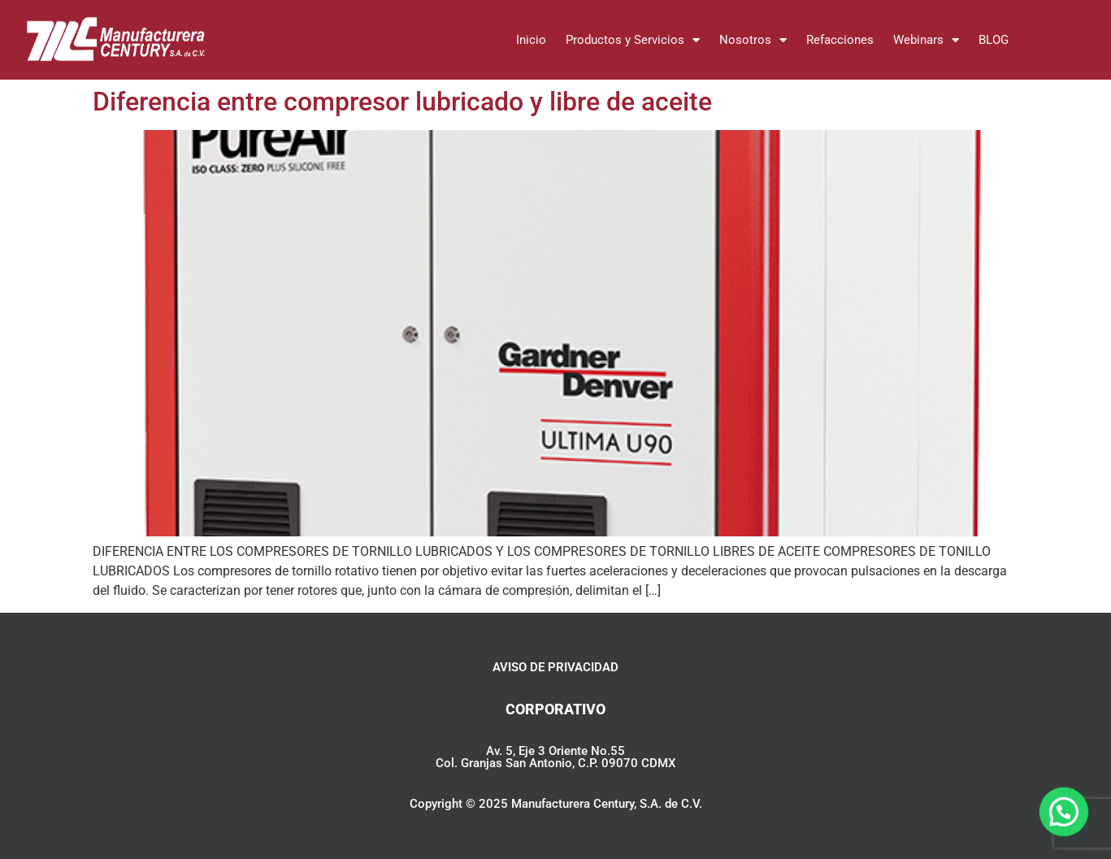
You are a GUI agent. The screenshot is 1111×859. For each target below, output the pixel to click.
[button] (1066, 819)
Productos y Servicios (633, 40)
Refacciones (840, 40)
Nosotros (753, 40)
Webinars (926, 40)
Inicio (531, 40)
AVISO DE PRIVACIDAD (555, 667)
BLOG (994, 40)
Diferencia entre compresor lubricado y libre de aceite (402, 101)
